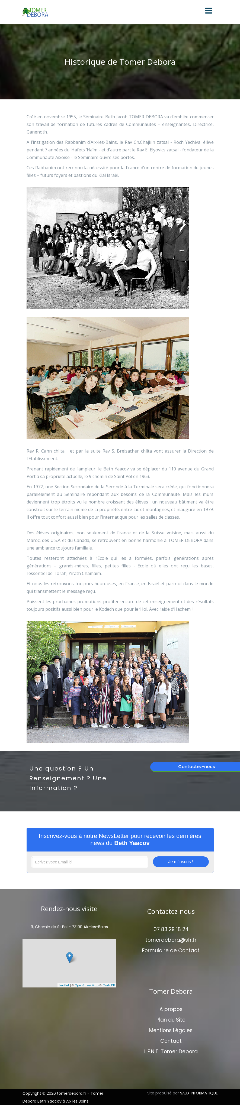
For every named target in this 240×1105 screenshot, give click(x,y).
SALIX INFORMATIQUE (199, 1093)
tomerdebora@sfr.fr (171, 940)
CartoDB (109, 985)
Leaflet (64, 985)
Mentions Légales (171, 1030)
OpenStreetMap (86, 985)
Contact (171, 1041)
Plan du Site (170, 1019)
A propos (171, 1009)
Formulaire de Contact (171, 950)
